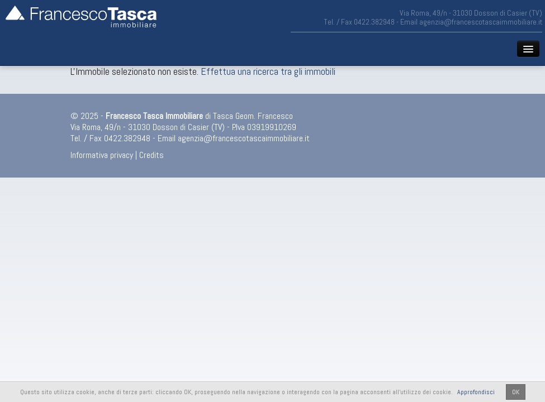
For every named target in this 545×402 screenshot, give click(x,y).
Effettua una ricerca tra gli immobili (268, 71)
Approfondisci (476, 391)
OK (515, 391)
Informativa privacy (101, 155)
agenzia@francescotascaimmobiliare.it (480, 22)
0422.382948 (374, 22)
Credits (151, 155)
